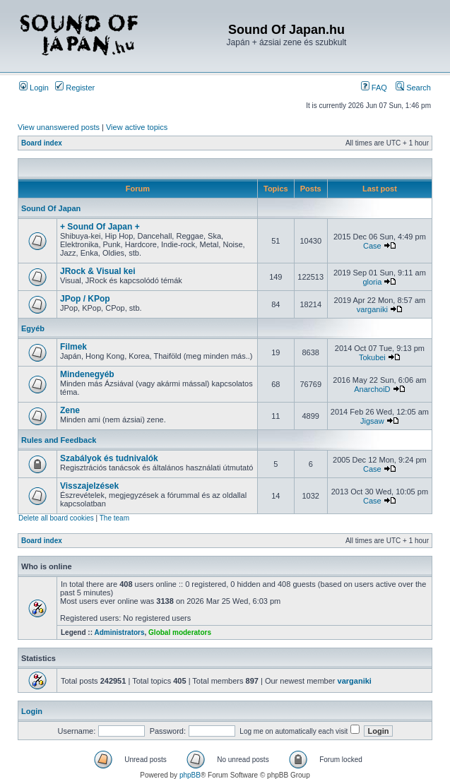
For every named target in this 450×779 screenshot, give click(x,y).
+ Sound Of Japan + (100, 227)
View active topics (136, 127)
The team (114, 518)
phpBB (190, 775)
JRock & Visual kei (98, 271)
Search (413, 87)
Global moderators (179, 632)
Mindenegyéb (87, 374)
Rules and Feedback (58, 440)
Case (372, 246)
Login (34, 87)
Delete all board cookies (56, 518)
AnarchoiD (372, 389)
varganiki (372, 309)
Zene (70, 410)
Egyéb (33, 328)
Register (75, 87)
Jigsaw (372, 421)
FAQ (374, 87)
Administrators (119, 632)
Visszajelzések (89, 486)
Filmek (73, 347)
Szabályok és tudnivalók (109, 458)
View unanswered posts (59, 127)
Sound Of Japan (51, 208)
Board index (41, 143)
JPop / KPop (85, 299)
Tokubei (372, 357)
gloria (371, 282)
